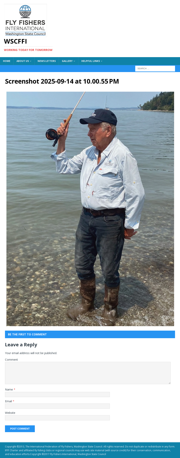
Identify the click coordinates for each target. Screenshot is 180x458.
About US (23, 61)
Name (9, 389)
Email (9, 401)
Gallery (67, 61)
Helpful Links (90, 61)
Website (10, 413)
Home (6, 61)
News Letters (47, 61)
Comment (11, 359)
